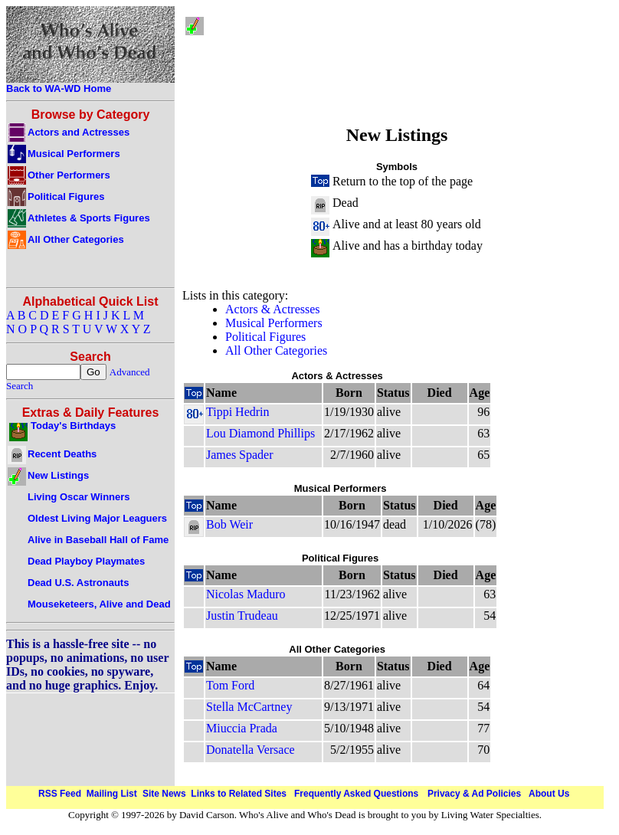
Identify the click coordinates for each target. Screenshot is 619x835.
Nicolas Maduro (246, 594)
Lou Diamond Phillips (260, 433)
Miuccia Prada (241, 728)
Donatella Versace (250, 749)
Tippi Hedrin (238, 411)
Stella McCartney (249, 706)
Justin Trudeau (242, 615)
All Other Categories (276, 350)
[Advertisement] (409, 62)
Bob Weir (229, 524)
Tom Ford (230, 685)
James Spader (239, 454)
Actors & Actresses (272, 309)
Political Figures (265, 336)
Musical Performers (274, 322)
